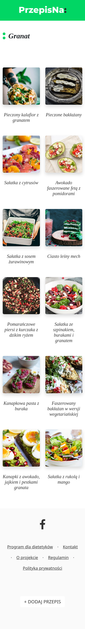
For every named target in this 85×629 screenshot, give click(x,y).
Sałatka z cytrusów (21, 182)
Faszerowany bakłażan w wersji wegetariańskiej (63, 409)
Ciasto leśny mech (63, 256)
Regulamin (58, 557)
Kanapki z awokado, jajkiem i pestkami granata (21, 482)
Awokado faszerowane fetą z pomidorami (63, 188)
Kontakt (70, 546)
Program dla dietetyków (30, 546)
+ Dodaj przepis (42, 602)
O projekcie (27, 557)
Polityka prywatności (42, 568)
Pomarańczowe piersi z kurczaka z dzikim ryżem (21, 330)
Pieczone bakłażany (64, 114)
